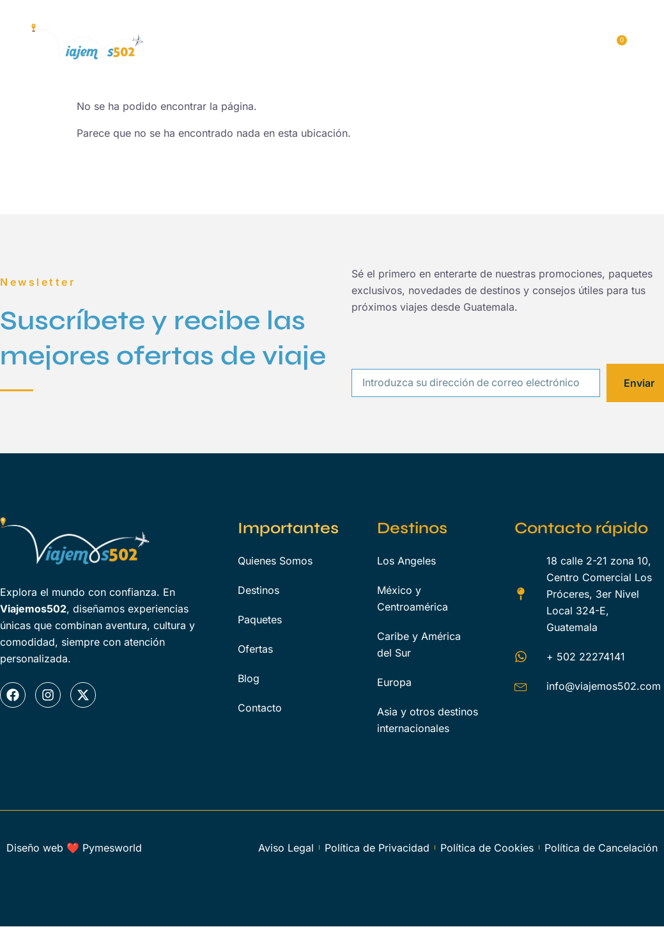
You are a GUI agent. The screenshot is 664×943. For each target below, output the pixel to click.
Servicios (505, 28)
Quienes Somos (278, 28)
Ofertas (206, 61)
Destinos (364, 28)
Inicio (202, 28)
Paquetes (434, 28)
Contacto (320, 61)
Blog (261, 61)
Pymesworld (112, 847)
